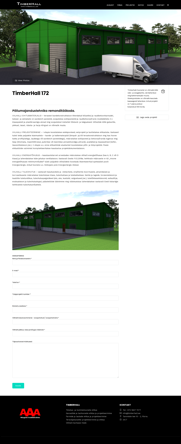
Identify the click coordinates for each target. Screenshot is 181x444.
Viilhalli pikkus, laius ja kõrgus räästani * (65, 332)
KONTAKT (160, 5)
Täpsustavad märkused (65, 359)
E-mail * (65, 272)
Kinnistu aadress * (65, 308)
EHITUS (141, 5)
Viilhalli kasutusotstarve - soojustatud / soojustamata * (65, 320)
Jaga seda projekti (147, 117)
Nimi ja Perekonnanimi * (65, 260)
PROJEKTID (130, 5)
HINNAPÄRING (65, 321)
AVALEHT (110, 5)
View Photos (22, 80)
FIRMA (119, 5)
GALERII (150, 5)
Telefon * (65, 284)
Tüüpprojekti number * (65, 296)
